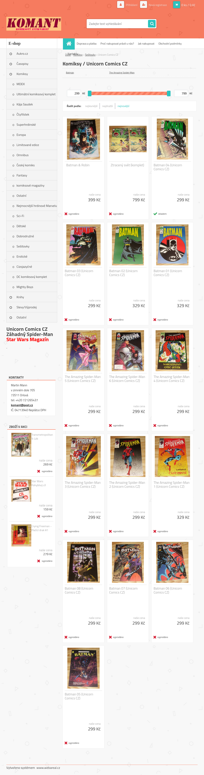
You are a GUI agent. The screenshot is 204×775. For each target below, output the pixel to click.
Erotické (22, 256)
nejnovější (123, 106)
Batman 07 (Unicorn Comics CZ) (123, 590)
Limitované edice (28, 144)
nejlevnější (91, 106)
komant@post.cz (22, 405)
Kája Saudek (25, 104)
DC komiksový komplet (32, 276)
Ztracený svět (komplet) (127, 165)
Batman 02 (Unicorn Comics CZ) (123, 273)
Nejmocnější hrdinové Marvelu (37, 205)
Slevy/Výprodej (27, 307)
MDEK (21, 84)
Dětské (21, 226)
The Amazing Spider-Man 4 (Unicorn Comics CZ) (171, 379)
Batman (70, 72)
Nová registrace (157, 5)
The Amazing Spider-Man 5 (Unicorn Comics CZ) (83, 379)
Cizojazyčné (24, 266)
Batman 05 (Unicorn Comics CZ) (79, 696)
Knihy (20, 297)
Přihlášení (131, 5)
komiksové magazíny (30, 185)
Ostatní (21, 195)
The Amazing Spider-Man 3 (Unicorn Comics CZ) (83, 485)
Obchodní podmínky (170, 43)
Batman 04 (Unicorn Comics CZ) (168, 167)
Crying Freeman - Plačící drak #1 (41, 528)
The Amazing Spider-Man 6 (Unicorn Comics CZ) (127, 379)
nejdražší (107, 106)
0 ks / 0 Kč (188, 5)
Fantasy (22, 175)
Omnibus (22, 155)
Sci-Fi (20, 215)
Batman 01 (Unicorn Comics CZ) (168, 273)
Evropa (21, 134)
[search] (151, 24)
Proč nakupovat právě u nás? (117, 43)
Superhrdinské (26, 124)
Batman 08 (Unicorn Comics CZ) (79, 590)
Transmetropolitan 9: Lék (42, 437)
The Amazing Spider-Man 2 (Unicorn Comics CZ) (127, 485)
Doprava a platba (86, 43)
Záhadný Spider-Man (29, 334)
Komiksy (22, 73)
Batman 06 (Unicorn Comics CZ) (168, 590)
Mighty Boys (25, 286)
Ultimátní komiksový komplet (36, 94)
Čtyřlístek (23, 114)
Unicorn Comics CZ (27, 329)
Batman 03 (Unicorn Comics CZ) (79, 273)
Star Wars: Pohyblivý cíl (38, 483)
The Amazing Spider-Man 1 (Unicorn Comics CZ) (171, 485)
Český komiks (26, 165)
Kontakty (73, 54)
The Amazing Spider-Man (121, 72)
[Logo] (33, 24)
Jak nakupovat (146, 43)
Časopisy (22, 63)
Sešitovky (23, 246)
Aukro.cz (22, 53)
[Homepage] (70, 43)
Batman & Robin (78, 165)
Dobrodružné (25, 236)
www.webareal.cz (48, 767)
